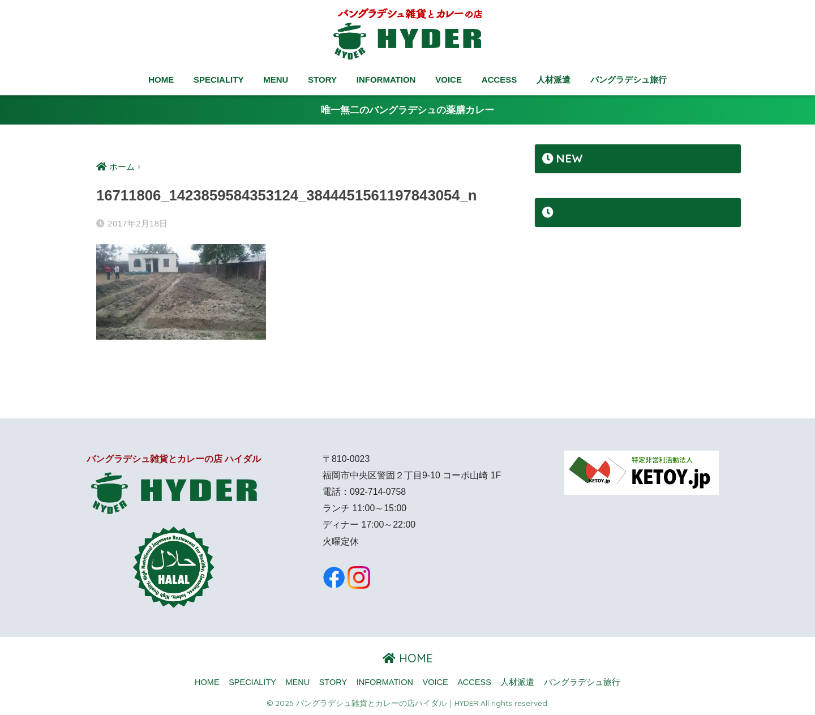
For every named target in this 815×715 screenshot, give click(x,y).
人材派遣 (553, 79)
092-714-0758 (378, 491)
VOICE (448, 79)
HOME (161, 79)
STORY (322, 79)
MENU (275, 79)
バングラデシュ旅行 (628, 79)
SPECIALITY (218, 79)
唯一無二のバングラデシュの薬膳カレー (407, 110)
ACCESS (499, 79)
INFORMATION (386, 79)
